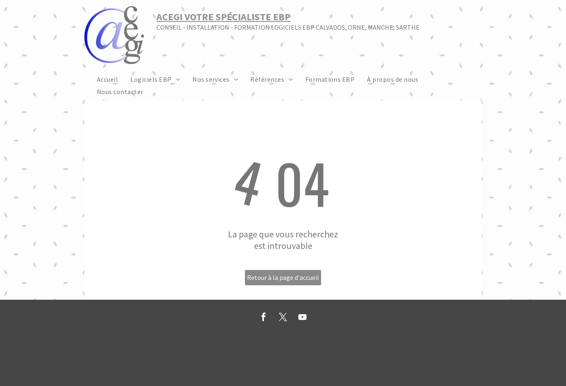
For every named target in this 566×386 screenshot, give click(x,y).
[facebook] (263, 318)
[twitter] (283, 318)
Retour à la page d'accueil (283, 277)
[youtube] (302, 318)
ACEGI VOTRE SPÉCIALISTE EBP (223, 16)
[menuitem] (107, 79)
